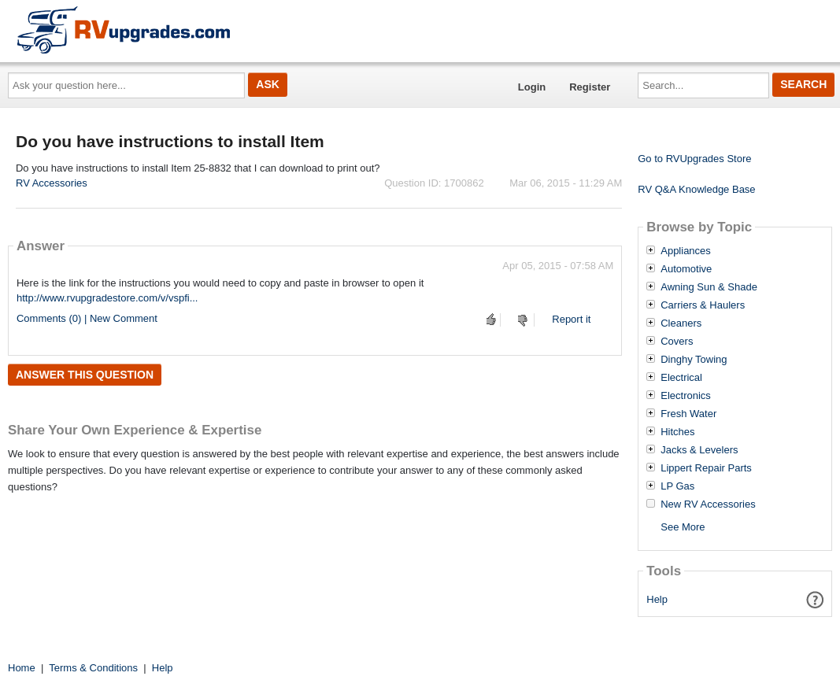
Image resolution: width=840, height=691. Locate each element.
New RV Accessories (708, 504)
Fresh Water (688, 413)
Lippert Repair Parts (706, 468)
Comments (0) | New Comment (87, 318)
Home (21, 668)
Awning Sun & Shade (709, 287)
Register (589, 87)
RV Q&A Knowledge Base (696, 189)
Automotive (686, 269)
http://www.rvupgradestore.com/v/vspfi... (107, 298)
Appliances (686, 251)
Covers (677, 341)
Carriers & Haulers (703, 305)
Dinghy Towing (694, 359)
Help (657, 599)
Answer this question (85, 374)
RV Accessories (51, 183)
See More (683, 527)
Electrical (681, 377)
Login (532, 87)
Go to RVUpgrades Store (694, 158)
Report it (571, 319)
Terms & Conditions (93, 668)
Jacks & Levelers (699, 450)
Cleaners (681, 323)
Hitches (677, 432)
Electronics (686, 395)
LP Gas (677, 486)
